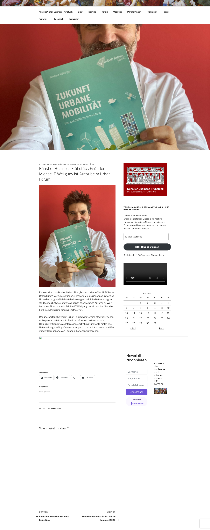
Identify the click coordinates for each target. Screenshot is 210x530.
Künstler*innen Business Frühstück (55, 12)
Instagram (74, 19)
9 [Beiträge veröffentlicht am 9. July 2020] (147, 308)
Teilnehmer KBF (52, 394)
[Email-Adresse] (137, 385)
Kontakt (44, 19)
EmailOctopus (138, 404)
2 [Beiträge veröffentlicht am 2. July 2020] (147, 303)
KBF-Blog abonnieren (147, 247)
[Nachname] (137, 378)
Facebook (58, 19)
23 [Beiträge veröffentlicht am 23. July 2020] (148, 318)
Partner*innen (134, 12)
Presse (166, 12)
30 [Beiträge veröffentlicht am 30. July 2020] (147, 323)
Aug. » (161, 328)
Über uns (117, 12)
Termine (92, 12)
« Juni (133, 328)
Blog (80, 12)
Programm (152, 12)
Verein (105, 12)
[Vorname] (137, 372)
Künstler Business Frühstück (76, 164)
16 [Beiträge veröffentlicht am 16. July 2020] (148, 313)
